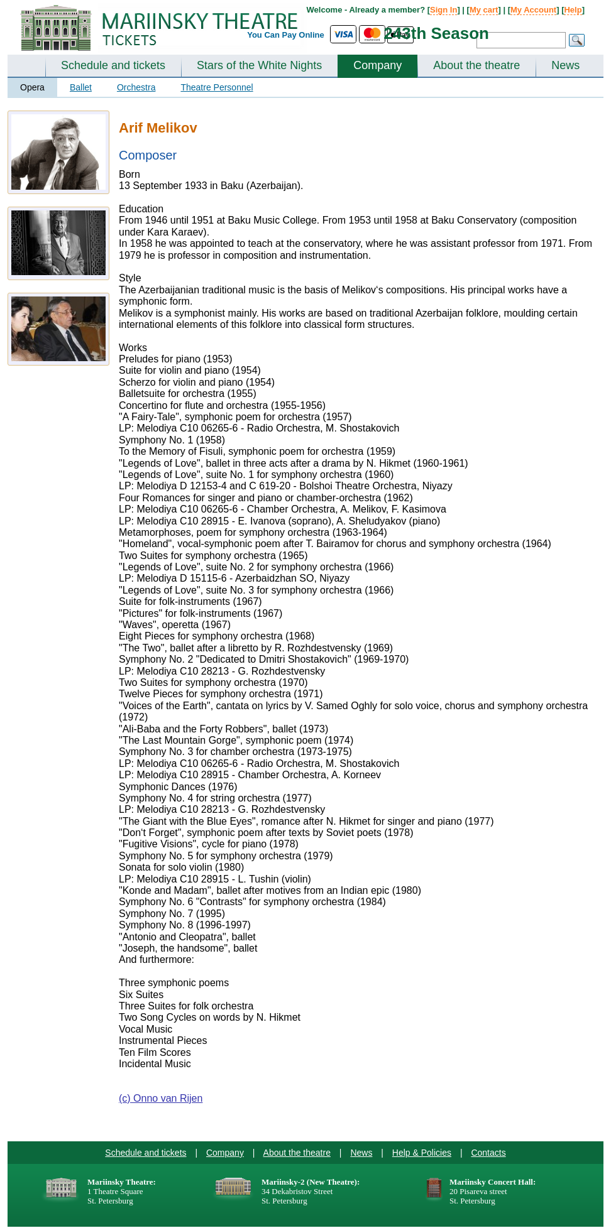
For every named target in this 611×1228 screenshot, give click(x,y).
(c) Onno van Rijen (160, 1098)
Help (572, 9)
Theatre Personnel (216, 87)
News (565, 65)
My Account (533, 9)
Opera (32, 87)
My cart (484, 9)
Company (377, 65)
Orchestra (136, 87)
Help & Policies (421, 1153)
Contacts (488, 1153)
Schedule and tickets (113, 65)
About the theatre (476, 65)
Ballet (81, 87)
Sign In (443, 9)
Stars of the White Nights (259, 65)
